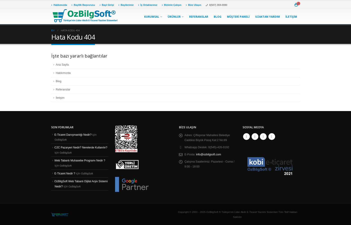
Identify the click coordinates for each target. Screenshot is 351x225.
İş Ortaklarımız (147, 5)
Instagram (271, 136)
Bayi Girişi (107, 5)
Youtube (263, 136)
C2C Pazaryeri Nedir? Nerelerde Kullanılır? (81, 147)
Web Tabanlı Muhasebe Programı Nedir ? (80, 160)
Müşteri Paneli (238, 17)
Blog (217, 17)
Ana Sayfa (62, 64)
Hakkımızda (59, 5)
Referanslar (198, 17)
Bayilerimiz (126, 5)
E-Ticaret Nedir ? (65, 173)
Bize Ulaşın (193, 5)
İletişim (291, 17)
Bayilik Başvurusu (83, 5)
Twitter (255, 136)
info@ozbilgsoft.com (209, 154)
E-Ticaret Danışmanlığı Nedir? (73, 134)
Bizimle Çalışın (172, 5)
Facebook (246, 136)
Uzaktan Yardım (267, 17)
